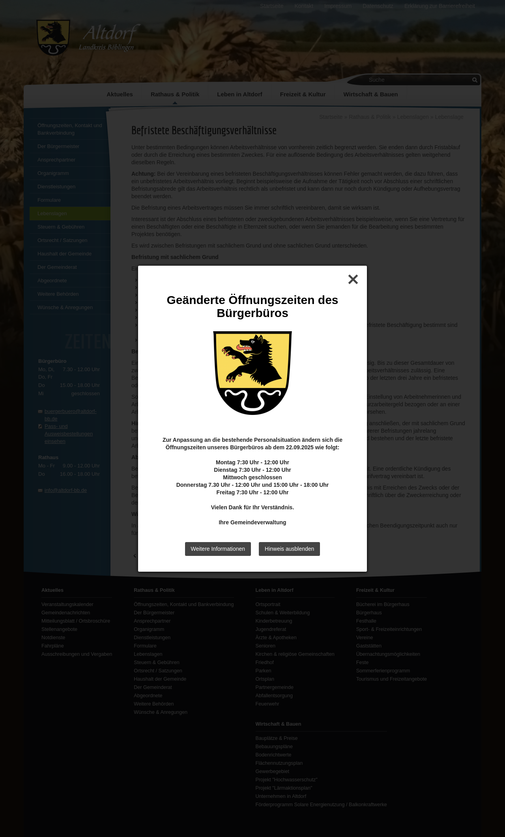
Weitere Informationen (218, 549)
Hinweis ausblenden (289, 549)
